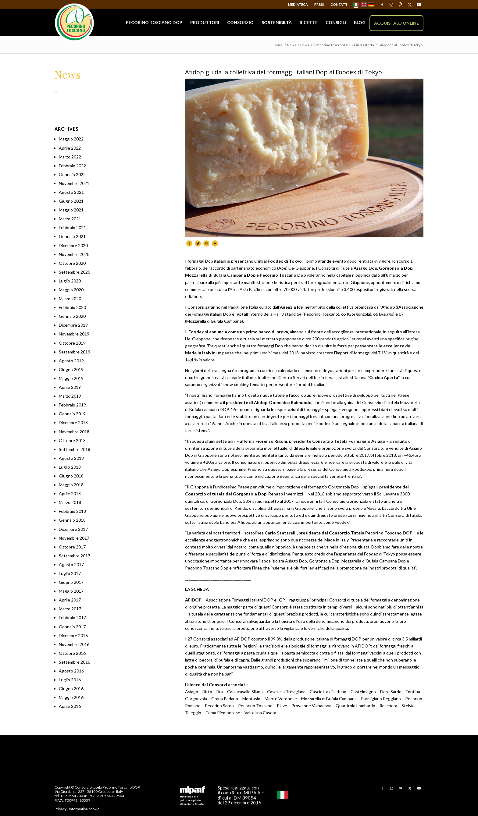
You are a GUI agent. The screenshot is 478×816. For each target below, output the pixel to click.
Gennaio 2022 (72, 174)
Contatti (339, 4)
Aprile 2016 (70, 706)
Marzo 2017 (70, 608)
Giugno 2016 (71, 688)
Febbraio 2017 (72, 617)
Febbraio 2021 (72, 227)
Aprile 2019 (70, 387)
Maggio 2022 (71, 138)
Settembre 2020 (74, 272)
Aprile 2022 (70, 148)
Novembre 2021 (74, 183)
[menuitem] (298, 4)
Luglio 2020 (70, 280)
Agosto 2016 (71, 670)
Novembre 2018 (74, 431)
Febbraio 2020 (72, 307)
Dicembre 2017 (73, 529)
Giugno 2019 (71, 369)
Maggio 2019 (71, 378)
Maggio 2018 (71, 484)
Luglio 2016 (70, 679)
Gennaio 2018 (72, 520)
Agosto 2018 (71, 458)
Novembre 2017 (74, 538)
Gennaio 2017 (72, 626)
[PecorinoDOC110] (304, 158)
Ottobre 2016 (72, 653)
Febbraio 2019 (72, 404)
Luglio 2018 (70, 467)
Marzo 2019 (70, 396)
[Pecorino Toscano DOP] (74, 23)
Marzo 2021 (70, 218)
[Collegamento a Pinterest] (400, 4)
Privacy (60, 809)
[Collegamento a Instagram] (391, 4)
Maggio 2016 (71, 697)
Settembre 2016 (74, 662)
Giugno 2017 (71, 582)
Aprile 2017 (70, 599)
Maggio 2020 (71, 289)
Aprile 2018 (70, 493)
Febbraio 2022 (72, 165)
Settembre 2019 (74, 351)
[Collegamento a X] (409, 4)
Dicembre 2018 (73, 422)
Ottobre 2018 (72, 440)
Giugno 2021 (71, 201)
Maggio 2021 (71, 209)
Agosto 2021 (71, 192)
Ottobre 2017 (72, 546)
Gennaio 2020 (72, 316)
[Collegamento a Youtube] (418, 4)
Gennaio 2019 (72, 413)
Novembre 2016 (74, 644)
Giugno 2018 (71, 475)
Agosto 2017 (71, 564)
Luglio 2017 (70, 573)
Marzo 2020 (70, 298)
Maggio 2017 (71, 591)
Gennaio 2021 (72, 236)
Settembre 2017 (74, 555)
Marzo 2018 (70, 502)
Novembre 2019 (74, 333)
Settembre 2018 (74, 449)
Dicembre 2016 (73, 635)
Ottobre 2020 (72, 263)
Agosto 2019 (71, 360)
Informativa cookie (84, 809)
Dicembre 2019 (73, 325)
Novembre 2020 (74, 254)
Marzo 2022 (70, 156)
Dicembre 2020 (73, 245)
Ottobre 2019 (72, 343)
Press (319, 4)
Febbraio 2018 (72, 511)
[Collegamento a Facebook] (382, 4)
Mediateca (298, 4)
